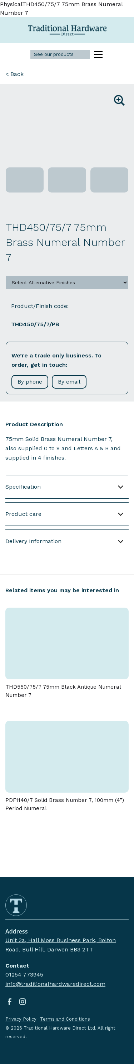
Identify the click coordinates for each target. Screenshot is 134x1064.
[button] (97, 54)
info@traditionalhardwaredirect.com (55, 983)
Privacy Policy (20, 1019)
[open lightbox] (67, 127)
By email (69, 382)
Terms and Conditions (65, 1019)
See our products (54, 54)
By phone (30, 382)
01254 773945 (24, 974)
